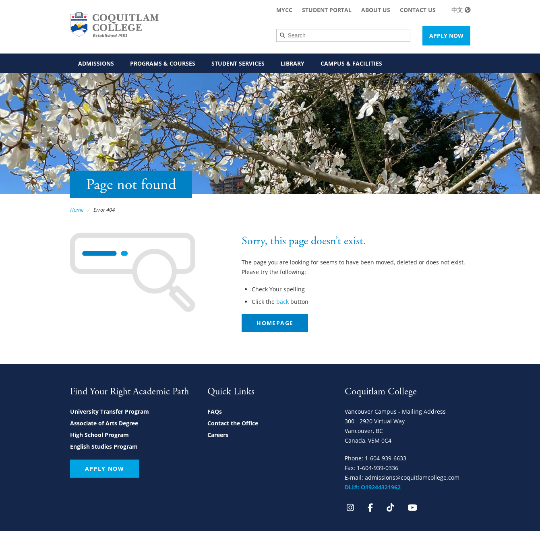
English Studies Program (104, 446)
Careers (217, 435)
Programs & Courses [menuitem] (162, 63)
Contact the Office (232, 423)
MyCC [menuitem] (284, 10)
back (282, 301)
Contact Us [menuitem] (418, 10)
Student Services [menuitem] (238, 63)
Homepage (275, 323)
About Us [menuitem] (375, 10)
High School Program (99, 435)
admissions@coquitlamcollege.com (412, 477)
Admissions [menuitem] (96, 63)
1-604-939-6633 (385, 458)
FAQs (214, 411)
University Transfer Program (109, 411)
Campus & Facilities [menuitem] (351, 63)
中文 (457, 10)
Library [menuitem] (292, 63)
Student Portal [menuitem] (327, 10)
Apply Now (446, 35)
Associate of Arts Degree (104, 423)
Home (76, 209)
